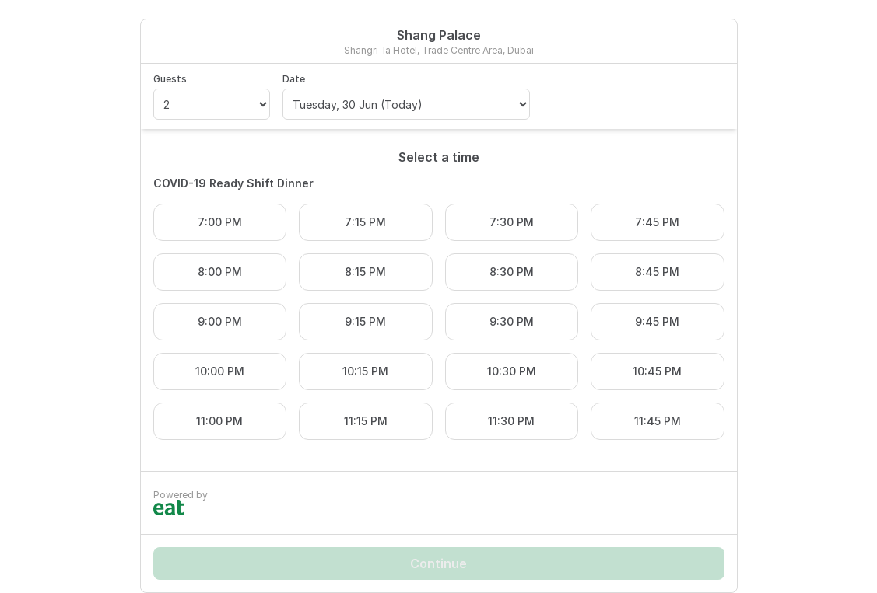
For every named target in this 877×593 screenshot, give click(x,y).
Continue (438, 563)
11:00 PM (219, 420)
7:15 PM (365, 221)
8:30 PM (511, 271)
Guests (170, 79)
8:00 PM (220, 271)
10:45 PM (657, 371)
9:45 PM (657, 321)
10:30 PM (511, 371)
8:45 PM (657, 271)
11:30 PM (511, 420)
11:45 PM (657, 420)
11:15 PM (366, 420)
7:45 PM (657, 221)
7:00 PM (220, 221)
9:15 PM (365, 321)
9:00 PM (220, 321)
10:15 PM (365, 371)
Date (293, 79)
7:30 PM (511, 221)
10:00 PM (219, 371)
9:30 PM (511, 321)
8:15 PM (365, 271)
